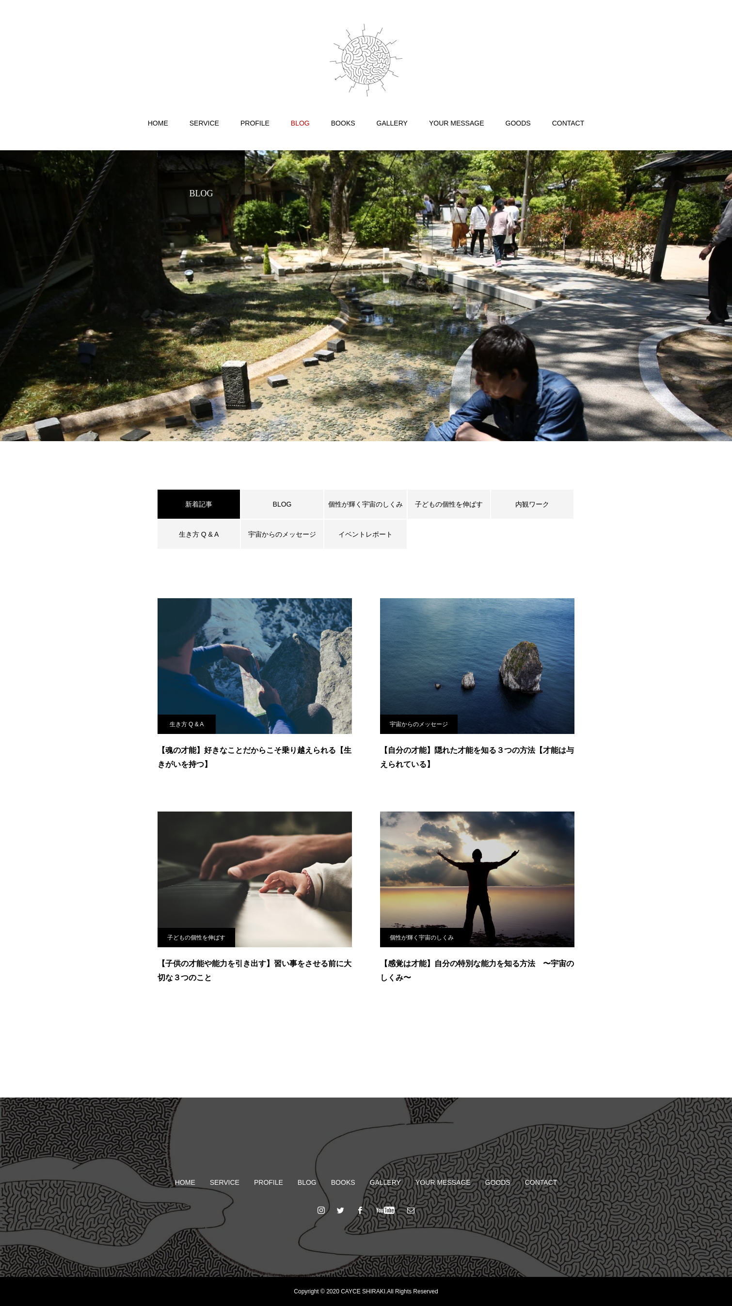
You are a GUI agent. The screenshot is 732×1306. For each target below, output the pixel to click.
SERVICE (204, 123)
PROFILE (255, 123)
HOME (158, 123)
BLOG (300, 123)
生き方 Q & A (199, 534)
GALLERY (392, 123)
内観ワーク (532, 504)
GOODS (518, 123)
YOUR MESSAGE (456, 123)
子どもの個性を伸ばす (449, 504)
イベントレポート (365, 534)
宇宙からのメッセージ (282, 534)
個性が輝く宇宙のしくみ (365, 504)
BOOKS (343, 123)
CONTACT (568, 123)
